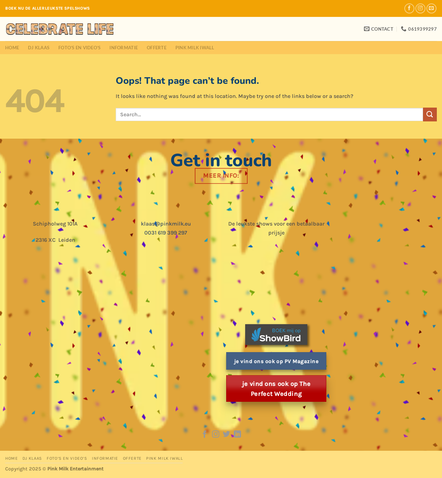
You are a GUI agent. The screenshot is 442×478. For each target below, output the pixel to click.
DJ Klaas (38, 47)
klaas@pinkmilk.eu (166, 223)
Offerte (156, 47)
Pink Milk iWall (194, 47)
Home (12, 47)
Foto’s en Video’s (79, 47)
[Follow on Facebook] (409, 8)
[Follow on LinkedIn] (237, 435)
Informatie (123, 47)
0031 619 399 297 (165, 232)
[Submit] (430, 114)
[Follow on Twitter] (226, 435)
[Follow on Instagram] (420, 8)
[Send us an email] (431, 8)
